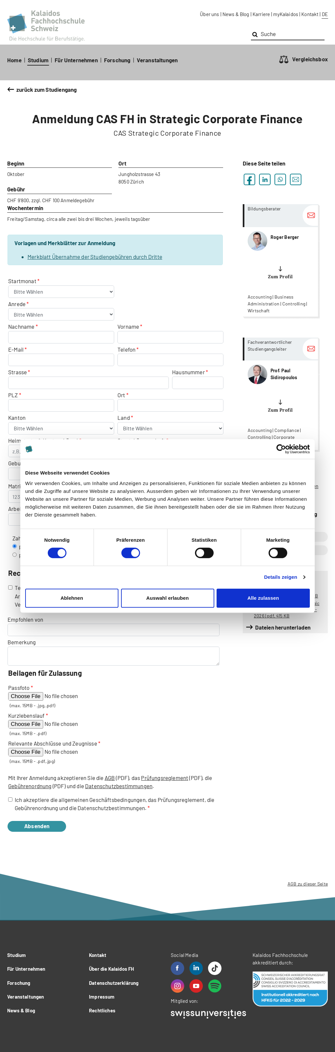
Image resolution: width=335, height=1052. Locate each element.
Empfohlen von (25, 619)
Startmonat (22, 281)
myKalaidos (285, 14)
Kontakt (309, 14)
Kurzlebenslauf (26, 715)
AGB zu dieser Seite (308, 883)
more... (280, 260)
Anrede (17, 304)
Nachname (21, 326)
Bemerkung (22, 642)
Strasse (17, 372)
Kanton (17, 417)
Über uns (209, 14)
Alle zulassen (263, 598)
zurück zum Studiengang (46, 89)
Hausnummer (188, 372)
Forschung (117, 60)
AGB (110, 777)
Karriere (261, 14)
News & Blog (235, 14)
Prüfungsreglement (164, 777)
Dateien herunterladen (283, 627)
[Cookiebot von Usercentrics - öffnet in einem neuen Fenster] (281, 449)
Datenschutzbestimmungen (118, 786)
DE (325, 14)
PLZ (13, 395)
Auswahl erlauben (167, 598)
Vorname (128, 326)
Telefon (126, 349)
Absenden (43, 826)
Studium (38, 60)
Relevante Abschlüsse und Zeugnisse (52, 743)
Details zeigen (280, 577)
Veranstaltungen (157, 60)
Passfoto (18, 687)
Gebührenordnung (30, 786)
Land (124, 417)
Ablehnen (72, 598)
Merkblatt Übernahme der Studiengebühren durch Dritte (94, 256)
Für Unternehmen (76, 60)
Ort (121, 395)
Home (14, 60)
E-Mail (16, 349)
